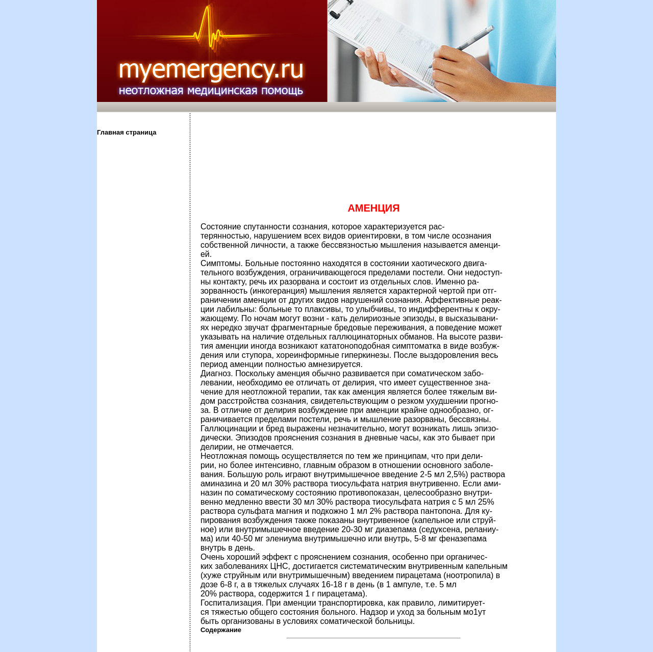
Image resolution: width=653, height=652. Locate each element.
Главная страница (126, 132)
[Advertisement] (143, 297)
